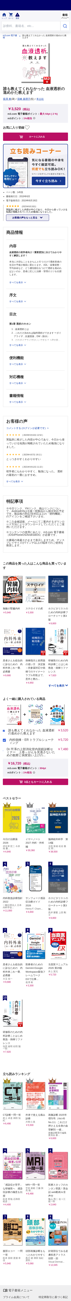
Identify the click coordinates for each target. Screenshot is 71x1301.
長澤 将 (7, 99)
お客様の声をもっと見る (25, 217)
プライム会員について (16, 1297)
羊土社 (40, 99)
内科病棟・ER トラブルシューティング (31, 741)
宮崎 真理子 (23, 99)
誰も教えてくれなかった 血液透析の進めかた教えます (31, 732)
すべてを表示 (13, 481)
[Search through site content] (31, 26)
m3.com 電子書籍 (10, 36)
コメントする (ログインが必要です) (26, 428)
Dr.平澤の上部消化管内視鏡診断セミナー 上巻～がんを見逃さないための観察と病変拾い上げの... (31, 752)
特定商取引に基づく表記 (53, 1297)
